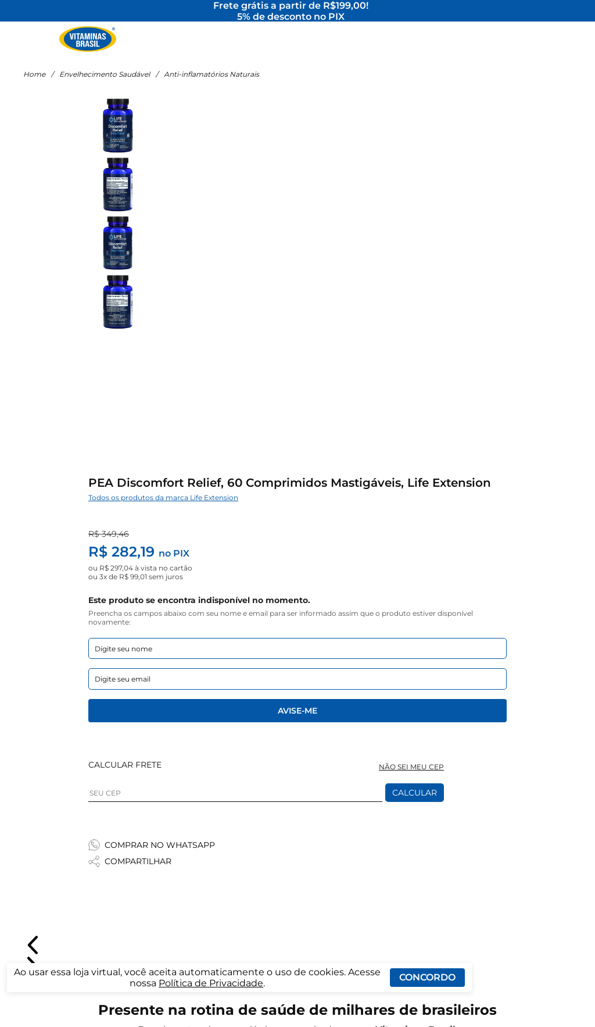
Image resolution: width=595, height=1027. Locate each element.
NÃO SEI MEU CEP (411, 781)
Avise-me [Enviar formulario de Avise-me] (297, 725)
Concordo (427, 977)
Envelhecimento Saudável (104, 88)
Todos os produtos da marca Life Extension (163, 512)
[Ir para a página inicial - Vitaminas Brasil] (87, 43)
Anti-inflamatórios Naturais (211, 88)
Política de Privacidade (211, 983)
